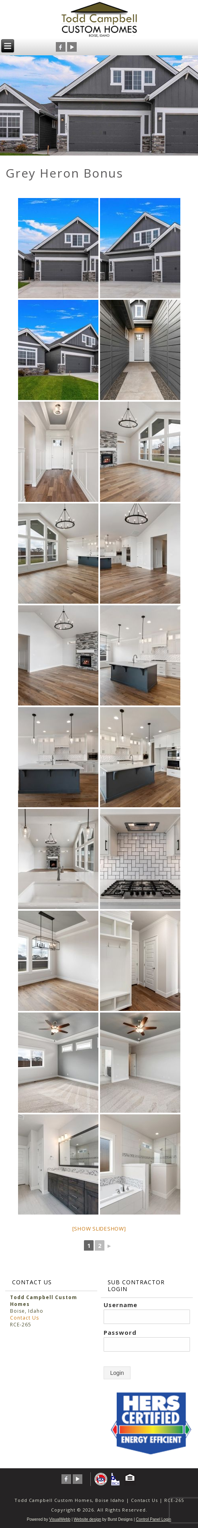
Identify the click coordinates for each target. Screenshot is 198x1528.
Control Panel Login (153, 1519)
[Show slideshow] (99, 1228)
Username (120, 1305)
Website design (87, 1519)
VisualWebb (59, 1519)
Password (120, 1332)
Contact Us (24, 1317)
